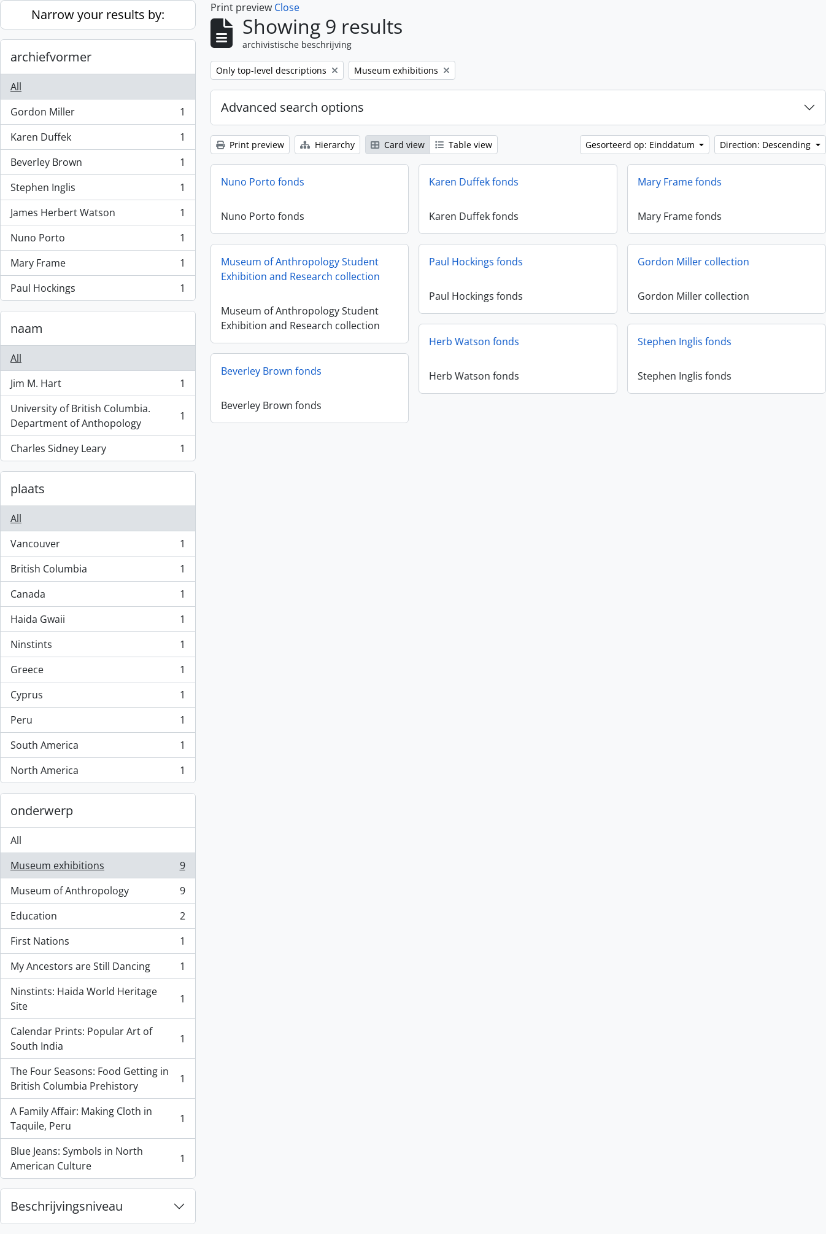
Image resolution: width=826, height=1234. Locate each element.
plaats (27, 488)
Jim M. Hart (97, 386)
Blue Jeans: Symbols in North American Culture (97, 1158)
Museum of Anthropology (97, 893)
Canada (97, 597)
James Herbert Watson (97, 215)
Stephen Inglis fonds (684, 341)
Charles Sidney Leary (97, 451)
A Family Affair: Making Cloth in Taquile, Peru (97, 1118)
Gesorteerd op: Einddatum (641, 144)
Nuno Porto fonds (262, 182)
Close (286, 7)
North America (97, 773)
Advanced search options (292, 107)
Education (97, 918)
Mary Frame (97, 266)
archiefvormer (50, 57)
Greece (97, 672)
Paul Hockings (97, 290)
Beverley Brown (97, 165)
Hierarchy (327, 144)
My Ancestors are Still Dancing (97, 969)
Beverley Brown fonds (271, 371)
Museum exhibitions (97, 868)
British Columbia (97, 571)
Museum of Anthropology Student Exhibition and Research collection (300, 269)
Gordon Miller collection (693, 261)
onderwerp (41, 810)
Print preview (250, 144)
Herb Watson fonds (474, 341)
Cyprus (97, 697)
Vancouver (97, 546)
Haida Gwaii (97, 622)
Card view (398, 144)
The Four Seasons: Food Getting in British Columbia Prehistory (97, 1078)
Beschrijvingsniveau (66, 1206)
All (15, 86)
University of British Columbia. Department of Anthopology (97, 416)
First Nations (97, 944)
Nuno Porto (97, 240)
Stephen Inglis (97, 190)
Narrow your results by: (97, 14)
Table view (463, 144)
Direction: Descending (766, 144)
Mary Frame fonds (680, 182)
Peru (97, 723)
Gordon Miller (97, 114)
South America (97, 748)
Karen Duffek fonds (474, 182)
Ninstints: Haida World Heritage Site (97, 999)
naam (26, 328)
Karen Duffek (97, 140)
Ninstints (97, 647)
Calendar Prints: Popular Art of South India (97, 1039)
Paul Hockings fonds (476, 261)
